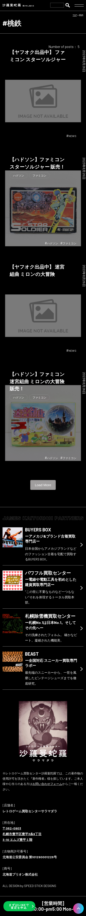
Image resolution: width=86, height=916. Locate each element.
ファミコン (39, 175)
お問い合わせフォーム (47, 784)
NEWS (72, 135)
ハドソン (18, 175)
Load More (43, 485)
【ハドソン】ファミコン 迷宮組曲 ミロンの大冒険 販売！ (37, 381)
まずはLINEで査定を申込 (19, 906)
